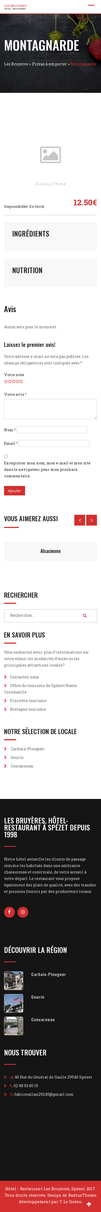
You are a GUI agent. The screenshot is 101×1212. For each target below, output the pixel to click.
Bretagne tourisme (28, 709)
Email (11, 443)
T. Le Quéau (70, 1201)
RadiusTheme (82, 1195)
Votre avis (15, 394)
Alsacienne (50, 550)
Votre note (14, 374)
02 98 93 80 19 (26, 1085)
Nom (10, 429)
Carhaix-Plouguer (27, 748)
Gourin (17, 757)
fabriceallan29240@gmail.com (44, 1094)
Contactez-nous (24, 676)
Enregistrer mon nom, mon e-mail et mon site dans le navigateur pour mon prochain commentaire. (47, 469)
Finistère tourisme (28, 700)
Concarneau (22, 766)
